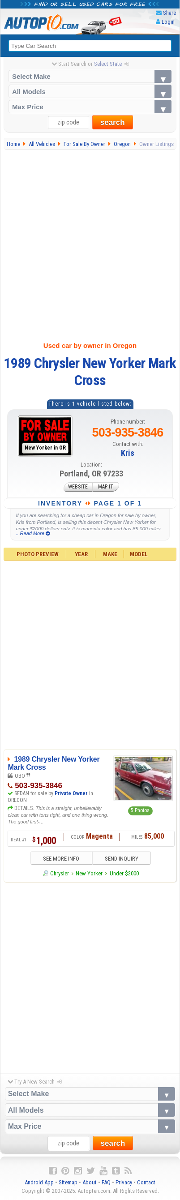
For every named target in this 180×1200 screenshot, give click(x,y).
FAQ (106, 1182)
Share (169, 12)
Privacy (124, 1182)
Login (168, 21)
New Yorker (89, 873)
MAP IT (105, 487)
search (112, 122)
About (89, 1182)
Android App (39, 1182)
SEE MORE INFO (61, 858)
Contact (146, 1182)
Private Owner (71, 793)
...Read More (33, 533)
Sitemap (68, 1182)
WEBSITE (78, 487)
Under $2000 (124, 873)
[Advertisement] (88, 243)
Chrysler (59, 873)
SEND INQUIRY (121, 858)
